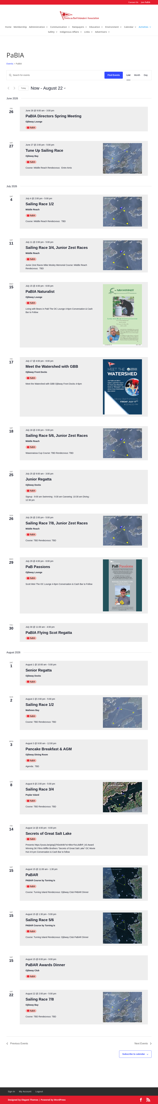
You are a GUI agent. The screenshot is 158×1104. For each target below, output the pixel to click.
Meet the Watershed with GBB (52, 366)
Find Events (114, 75)
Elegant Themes (29, 1099)
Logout (39, 1091)
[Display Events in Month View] (137, 75)
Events (9, 63)
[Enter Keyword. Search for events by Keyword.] (55, 75)
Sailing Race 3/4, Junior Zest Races (57, 247)
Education (94, 27)
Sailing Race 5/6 (40, 920)
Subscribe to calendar (133, 1054)
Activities (143, 27)
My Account (25, 1091)
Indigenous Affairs (69, 32)
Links (87, 32)
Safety (51, 32)
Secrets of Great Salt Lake (48, 833)
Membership (20, 27)
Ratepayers (78, 27)
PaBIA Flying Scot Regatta (49, 632)
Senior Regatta (39, 670)
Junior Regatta (39, 479)
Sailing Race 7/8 (40, 999)
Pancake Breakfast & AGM (49, 749)
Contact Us (133, 2)
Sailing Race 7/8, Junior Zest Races (57, 523)
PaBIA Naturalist (40, 291)
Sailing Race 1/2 (40, 204)
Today (23, 88)
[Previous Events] (8, 88)
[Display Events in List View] (128, 75)
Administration (37, 27)
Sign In (11, 1091)
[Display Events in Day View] (146, 75)
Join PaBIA (145, 2)
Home (8, 27)
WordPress (60, 1099)
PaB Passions (38, 567)
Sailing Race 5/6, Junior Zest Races (57, 435)
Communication (58, 27)
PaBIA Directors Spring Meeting (53, 116)
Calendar (128, 27)
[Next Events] (14, 88)
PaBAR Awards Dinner (45, 965)
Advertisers (101, 32)
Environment (112, 27)
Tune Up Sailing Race (44, 150)
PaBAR (32, 875)
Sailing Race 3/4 (40, 789)
